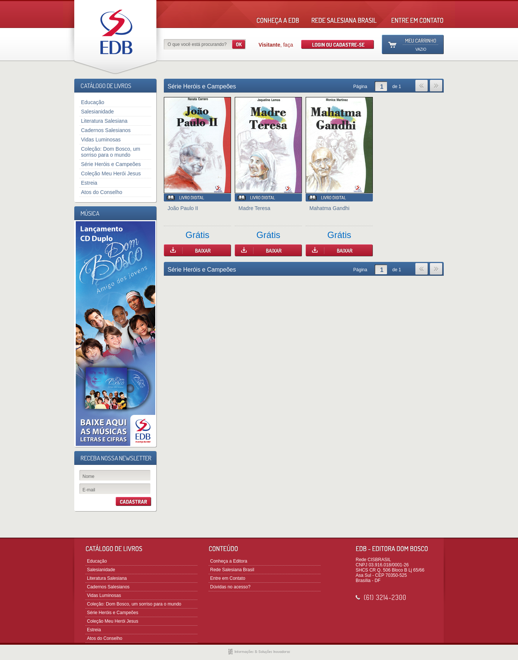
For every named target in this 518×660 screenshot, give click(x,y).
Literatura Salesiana (104, 121)
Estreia (89, 183)
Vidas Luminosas (101, 140)
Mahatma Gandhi (329, 208)
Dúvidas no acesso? (230, 586)
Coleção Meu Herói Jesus (111, 173)
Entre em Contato (227, 578)
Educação (92, 102)
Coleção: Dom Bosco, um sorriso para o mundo (110, 152)
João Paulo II (183, 208)
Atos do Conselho (101, 192)
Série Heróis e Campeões (111, 164)
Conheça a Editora (228, 561)
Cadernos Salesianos (106, 130)
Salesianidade (97, 112)
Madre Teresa (254, 208)
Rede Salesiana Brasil (232, 569)
